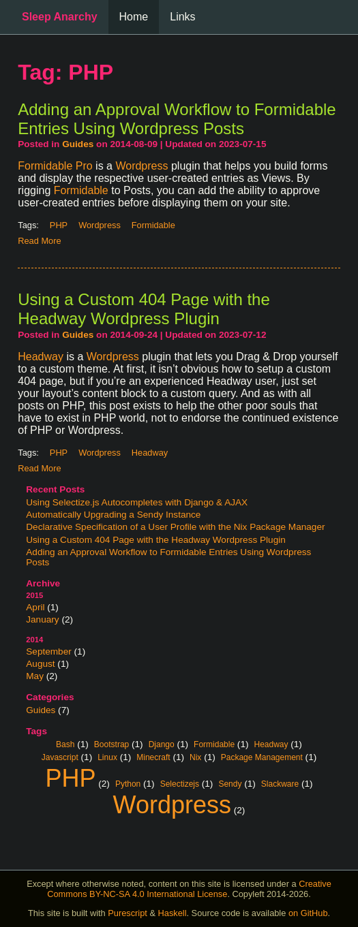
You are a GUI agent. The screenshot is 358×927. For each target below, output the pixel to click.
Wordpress (141, 166)
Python (127, 783)
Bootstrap (111, 744)
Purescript (127, 913)
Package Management (262, 757)
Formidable (81, 190)
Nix (195, 757)
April (35, 607)
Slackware (280, 783)
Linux (107, 757)
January (42, 619)
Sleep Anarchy (60, 16)
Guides (40, 710)
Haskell (172, 913)
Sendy (229, 783)
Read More (39, 241)
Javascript (60, 757)
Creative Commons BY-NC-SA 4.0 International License (189, 889)
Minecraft (153, 757)
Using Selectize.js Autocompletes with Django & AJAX (137, 502)
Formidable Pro (55, 166)
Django (162, 744)
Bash (65, 744)
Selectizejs (179, 783)
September (49, 651)
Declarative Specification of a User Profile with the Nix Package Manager (175, 527)
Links (182, 16)
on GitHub (308, 913)
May (35, 676)
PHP (70, 776)
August (40, 664)
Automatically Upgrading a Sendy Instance (113, 514)
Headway (40, 356)
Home (134, 16)
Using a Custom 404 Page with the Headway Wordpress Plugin (156, 540)
